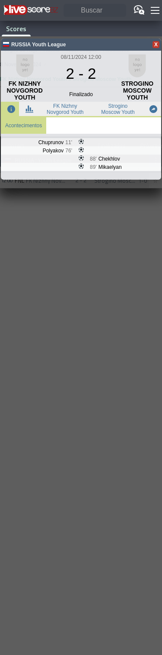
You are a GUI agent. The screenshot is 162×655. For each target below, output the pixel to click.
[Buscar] (95, 10)
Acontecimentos (23, 126)
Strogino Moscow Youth (117, 109)
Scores (16, 28)
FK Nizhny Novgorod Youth (65, 109)
